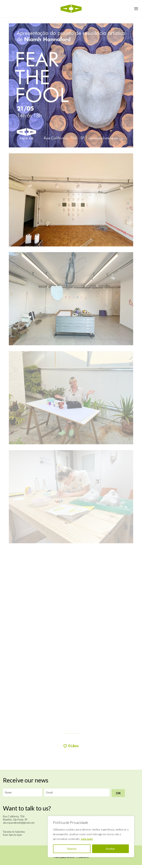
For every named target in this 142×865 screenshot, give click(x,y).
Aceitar (110, 848)
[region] (91, 836)
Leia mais (87, 838)
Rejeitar (72, 848)
